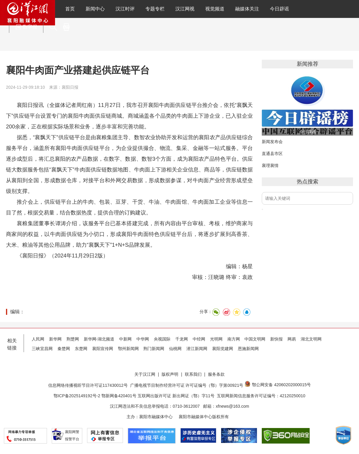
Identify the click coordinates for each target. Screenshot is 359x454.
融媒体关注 (247, 8)
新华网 (55, 339)
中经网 (199, 339)
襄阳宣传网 (102, 348)
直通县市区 (272, 153)
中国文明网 (254, 339)
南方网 (233, 339)
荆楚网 (72, 339)
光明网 (216, 339)
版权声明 (170, 374)
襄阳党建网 (222, 348)
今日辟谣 (279, 8)
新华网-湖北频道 (99, 339)
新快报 (276, 339)
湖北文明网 (311, 339)
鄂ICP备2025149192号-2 (77, 395)
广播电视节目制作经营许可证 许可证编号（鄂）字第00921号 (187, 385)
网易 (291, 339)
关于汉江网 (144, 374)
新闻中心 (95, 8)
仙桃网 (175, 348)
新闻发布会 (272, 141)
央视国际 (162, 339)
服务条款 (216, 374)
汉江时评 (125, 8)
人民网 (38, 339)
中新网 (125, 339)
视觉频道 (214, 8)
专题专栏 (155, 8)
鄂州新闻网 (128, 348)
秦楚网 (63, 348)
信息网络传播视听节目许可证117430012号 (88, 385)
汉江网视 (184, 8)
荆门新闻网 (153, 348)
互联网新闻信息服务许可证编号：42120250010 (261, 395)
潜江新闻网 (196, 348)
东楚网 (81, 348)
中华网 (142, 339)
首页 (70, 8)
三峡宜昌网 (42, 348)
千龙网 (181, 339)
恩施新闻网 (248, 348)
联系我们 (193, 374)
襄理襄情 (270, 165)
